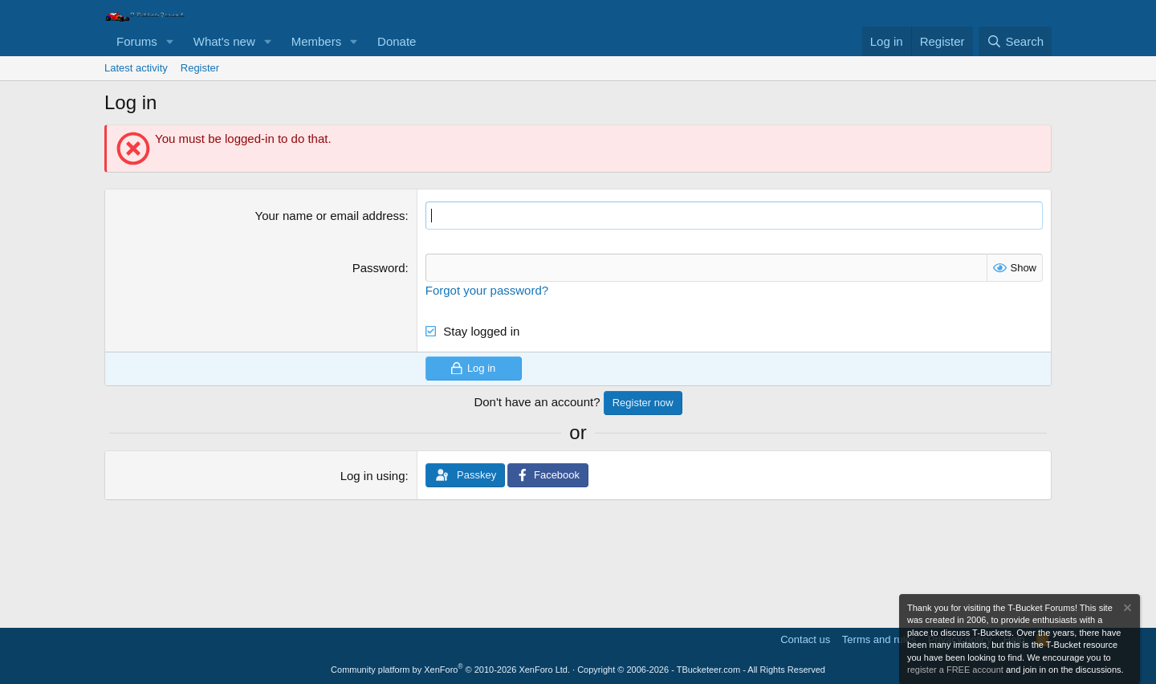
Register (200, 68)
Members (316, 41)
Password (378, 268)
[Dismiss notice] (1126, 609)
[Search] (1015, 41)
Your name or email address (330, 215)
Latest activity (136, 68)
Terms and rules (879, 639)
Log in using (372, 475)
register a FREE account (955, 669)
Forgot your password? (486, 290)
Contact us (805, 639)
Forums (136, 41)
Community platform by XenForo (450, 669)
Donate (396, 41)
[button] (170, 41)
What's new (224, 41)
